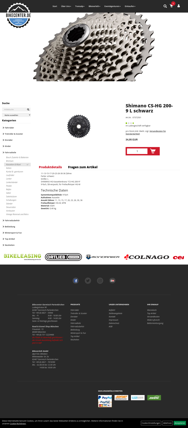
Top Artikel (10, 239)
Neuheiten (9, 245)
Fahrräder (9, 127)
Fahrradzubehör (12, 220)
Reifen (8, 189)
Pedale (9, 186)
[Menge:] (137, 151)
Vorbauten (10, 210)
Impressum (113, 320)
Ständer (9, 203)
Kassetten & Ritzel (13, 164)
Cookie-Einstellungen (151, 423)
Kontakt (112, 316)
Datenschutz (114, 323)
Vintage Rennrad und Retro (17, 214)
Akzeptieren (179, 423)
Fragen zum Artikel (82, 167)
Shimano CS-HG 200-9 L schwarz (149, 108)
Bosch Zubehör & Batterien (17, 157)
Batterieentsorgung (155, 323)
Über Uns (66, 6)
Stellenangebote (115, 313)
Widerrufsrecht (153, 320)
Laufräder (10, 175)
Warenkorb (152, 310)
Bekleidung (10, 226)
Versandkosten (153, 316)
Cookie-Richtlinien (18, 423)
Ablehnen (167, 423)
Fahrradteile (10, 152)
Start (55, 6)
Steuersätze (11, 207)
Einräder (9, 140)
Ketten (8, 168)
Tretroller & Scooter (14, 134)
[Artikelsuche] (165, 6)
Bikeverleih (94, 6)
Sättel (8, 193)
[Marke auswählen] (16, 115)
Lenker (9, 178)
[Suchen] (28, 109)
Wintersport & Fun (13, 232)
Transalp (80, 6)
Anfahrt (112, 310)
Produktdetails (50, 167)
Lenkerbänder (12, 182)
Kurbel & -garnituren (14, 171)
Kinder (8, 146)
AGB (110, 326)
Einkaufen (130, 6)
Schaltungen (11, 200)
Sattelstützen (11, 196)
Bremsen (9, 161)
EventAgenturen (112, 6)
